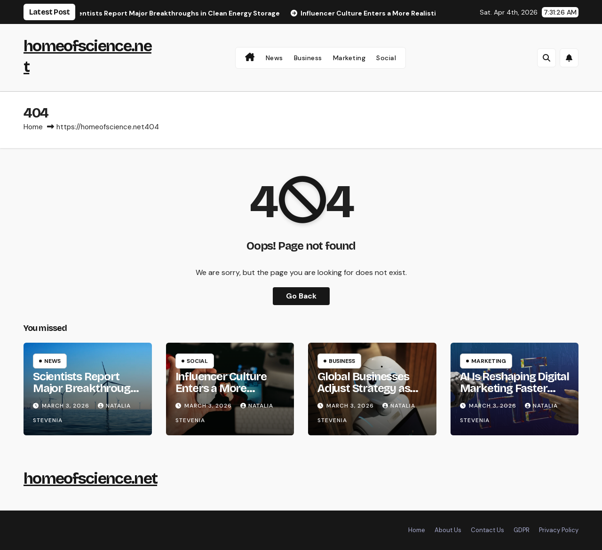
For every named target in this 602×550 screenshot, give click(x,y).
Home (33, 127)
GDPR (522, 530)
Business (308, 58)
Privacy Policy (558, 530)
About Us (448, 530)
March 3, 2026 (66, 405)
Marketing (349, 58)
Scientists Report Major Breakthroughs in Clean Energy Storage (87, 394)
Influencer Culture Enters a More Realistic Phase (221, 388)
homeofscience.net (90, 478)
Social (386, 58)
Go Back (301, 296)
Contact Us (487, 530)
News (274, 58)
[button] (546, 57)
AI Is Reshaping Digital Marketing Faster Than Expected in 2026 (514, 394)
